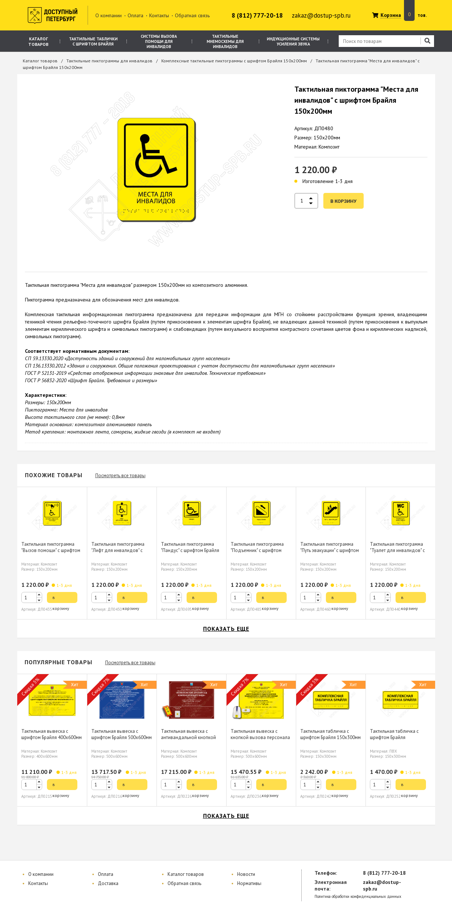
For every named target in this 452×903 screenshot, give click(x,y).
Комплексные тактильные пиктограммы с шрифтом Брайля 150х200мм (234, 60)
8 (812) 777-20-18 (257, 15)
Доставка (108, 883)
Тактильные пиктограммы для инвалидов (109, 60)
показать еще (226, 628)
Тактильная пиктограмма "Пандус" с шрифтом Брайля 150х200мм (190, 550)
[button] (39, 594)
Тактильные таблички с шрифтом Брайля (93, 41)
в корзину (343, 201)
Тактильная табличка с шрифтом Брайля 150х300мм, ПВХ (394, 737)
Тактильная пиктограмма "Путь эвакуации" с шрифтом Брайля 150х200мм (329, 550)
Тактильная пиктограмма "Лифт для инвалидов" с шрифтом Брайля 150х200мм (121, 550)
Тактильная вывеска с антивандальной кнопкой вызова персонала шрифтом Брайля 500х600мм (191, 740)
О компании (108, 15)
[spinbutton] (31, 597)
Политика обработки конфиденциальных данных (358, 897)
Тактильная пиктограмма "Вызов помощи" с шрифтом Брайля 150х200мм (50, 550)
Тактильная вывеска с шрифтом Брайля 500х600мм (121, 734)
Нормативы (249, 883)
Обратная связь (192, 15)
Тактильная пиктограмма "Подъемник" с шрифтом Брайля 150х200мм (257, 550)
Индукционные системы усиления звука (293, 41)
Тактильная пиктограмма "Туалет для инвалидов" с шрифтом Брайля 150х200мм (400, 550)
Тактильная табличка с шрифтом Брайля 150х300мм (330, 734)
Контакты (159, 15)
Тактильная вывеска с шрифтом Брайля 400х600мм (51, 734)
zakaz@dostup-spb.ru (321, 15)
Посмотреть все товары (120, 475)
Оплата (135, 15)
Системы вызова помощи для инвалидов (159, 41)
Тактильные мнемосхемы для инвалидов (225, 41)
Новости (246, 874)
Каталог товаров (38, 41)
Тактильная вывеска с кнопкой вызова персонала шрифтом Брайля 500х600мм (261, 737)
